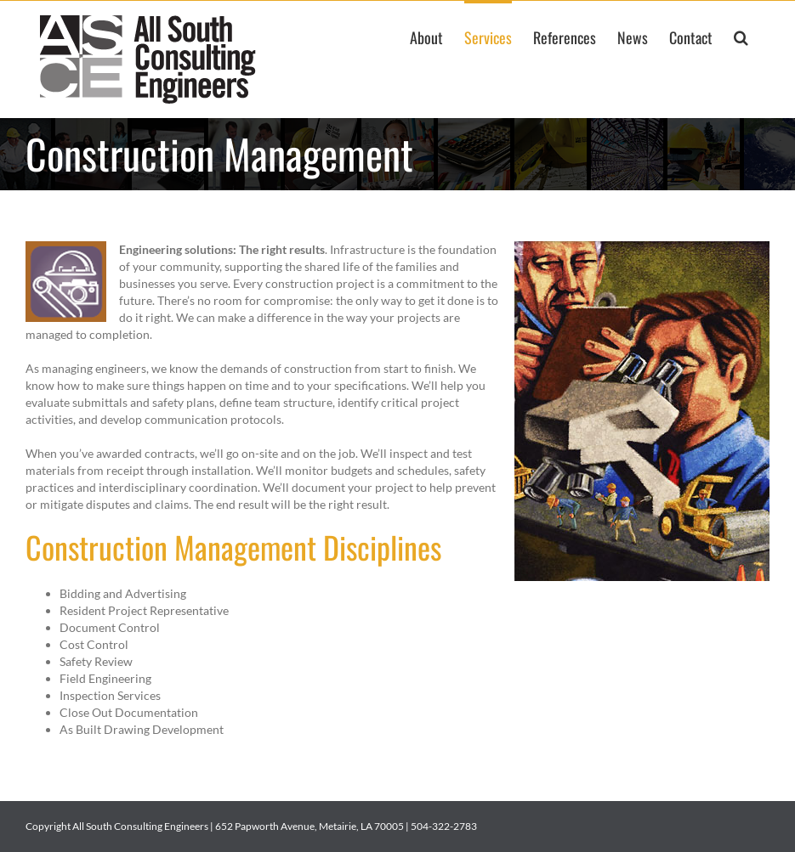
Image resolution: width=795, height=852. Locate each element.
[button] (741, 36)
